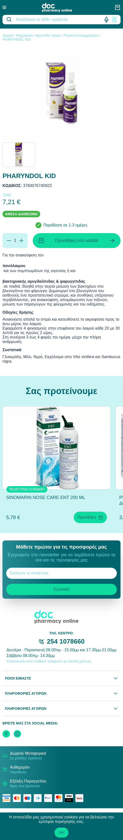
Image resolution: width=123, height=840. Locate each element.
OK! (61, 833)
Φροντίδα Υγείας (48, 35)
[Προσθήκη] (21, 240)
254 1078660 (66, 641)
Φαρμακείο (24, 35)
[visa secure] (70, 798)
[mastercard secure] (60, 798)
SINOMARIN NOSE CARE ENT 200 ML (45, 497)
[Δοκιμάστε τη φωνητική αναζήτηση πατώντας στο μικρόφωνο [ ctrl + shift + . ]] (106, 20)
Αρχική (7, 35)
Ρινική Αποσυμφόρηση (81, 35)
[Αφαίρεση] (8, 240)
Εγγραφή (61, 589)
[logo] (60, 7)
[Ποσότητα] (15, 240)
